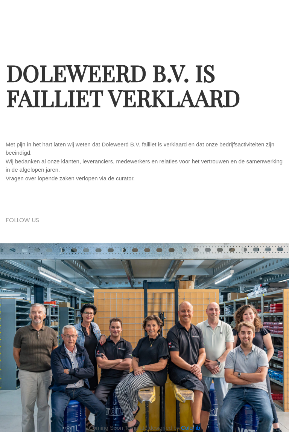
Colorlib (190, 427)
